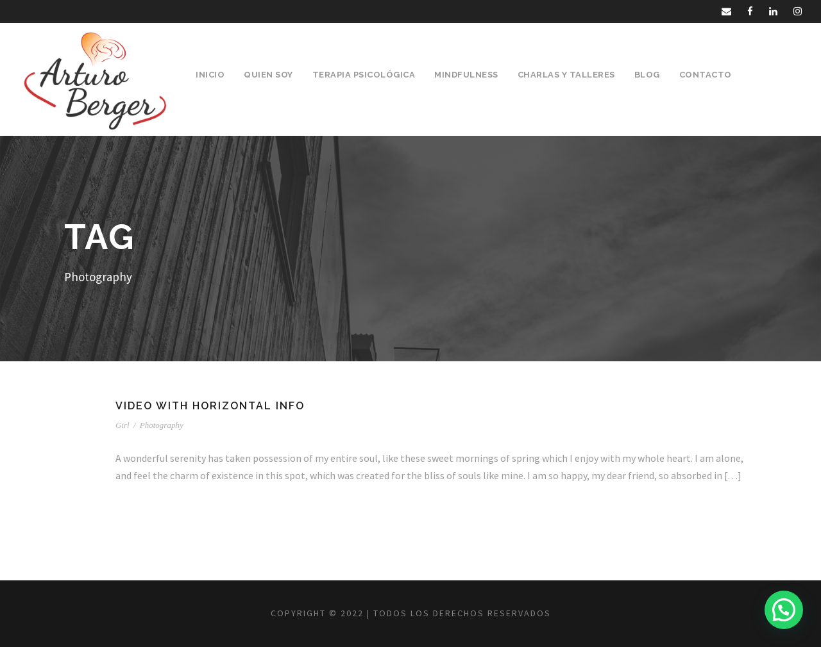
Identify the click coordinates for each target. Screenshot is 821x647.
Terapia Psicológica (364, 74)
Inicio (210, 74)
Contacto (705, 74)
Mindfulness (466, 74)
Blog (647, 74)
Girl (122, 425)
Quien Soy (268, 74)
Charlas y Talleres (566, 74)
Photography (161, 425)
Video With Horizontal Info (210, 406)
